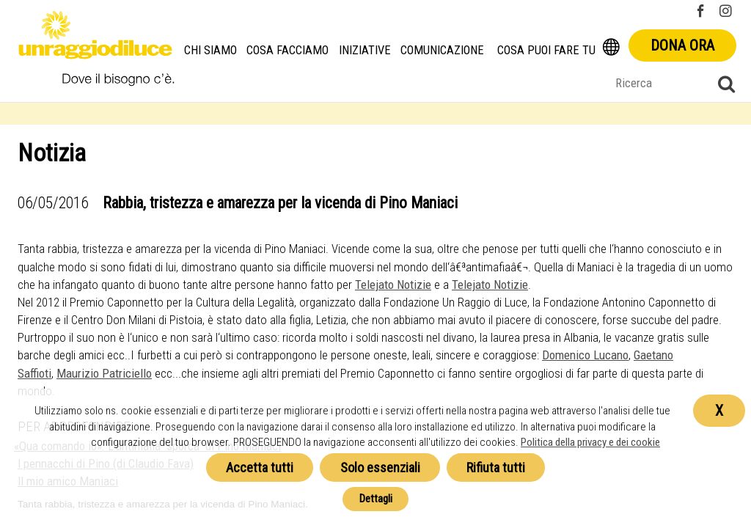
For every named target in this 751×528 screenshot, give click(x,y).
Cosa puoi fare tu (546, 50)
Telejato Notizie (393, 284)
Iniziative (365, 50)
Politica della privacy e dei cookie (590, 442)
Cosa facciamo (287, 50)
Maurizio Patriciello (104, 373)
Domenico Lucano (585, 355)
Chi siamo (210, 50)
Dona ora (682, 45)
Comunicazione (442, 50)
